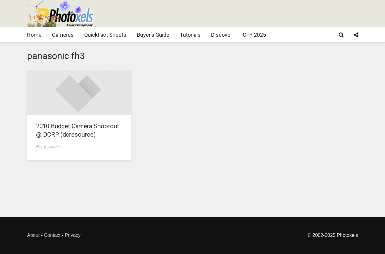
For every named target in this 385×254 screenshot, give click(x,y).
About (33, 235)
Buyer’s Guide (153, 35)
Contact (52, 235)
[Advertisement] (248, 13)
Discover (221, 35)
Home (34, 35)
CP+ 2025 (254, 35)
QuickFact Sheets (105, 35)
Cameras (63, 35)
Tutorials (190, 35)
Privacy (72, 235)
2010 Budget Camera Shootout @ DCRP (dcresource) (67, 135)
